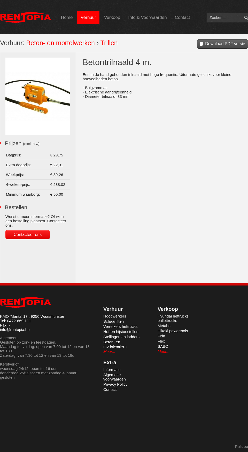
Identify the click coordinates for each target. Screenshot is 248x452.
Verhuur (88, 17)
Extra (109, 362)
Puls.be (241, 446)
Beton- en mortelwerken (60, 42)
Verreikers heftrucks (120, 326)
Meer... (109, 351)
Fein (161, 336)
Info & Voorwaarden (147, 17)
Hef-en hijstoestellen (120, 331)
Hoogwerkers (114, 316)
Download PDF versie (222, 44)
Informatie (112, 369)
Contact (182, 17)
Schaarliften (113, 321)
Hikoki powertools (173, 331)
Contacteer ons (28, 234)
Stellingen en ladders (121, 337)
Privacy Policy (115, 384)
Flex (161, 341)
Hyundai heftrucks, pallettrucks (174, 318)
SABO (163, 346)
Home (67, 17)
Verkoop (112, 17)
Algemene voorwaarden (114, 376)
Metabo (164, 325)
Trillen (109, 42)
